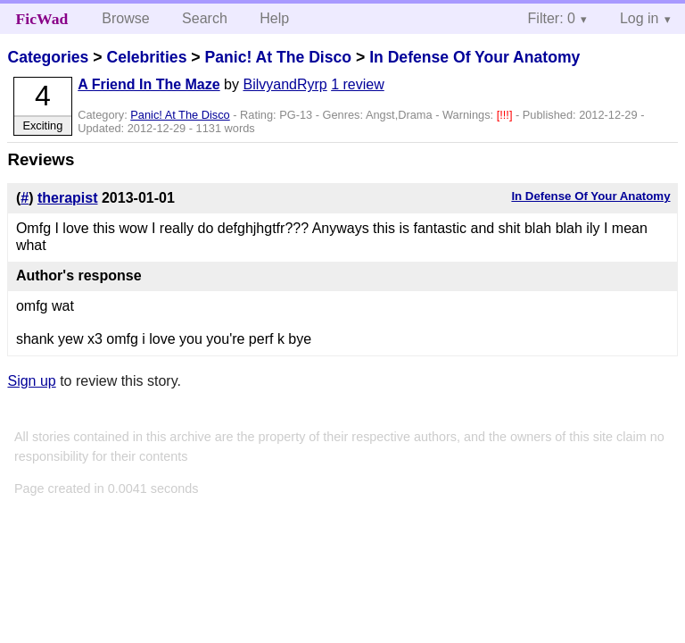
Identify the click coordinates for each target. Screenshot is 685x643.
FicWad (42, 19)
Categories (47, 57)
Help (274, 18)
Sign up (31, 380)
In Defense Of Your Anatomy (474, 57)
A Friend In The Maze (148, 84)
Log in (639, 18)
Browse (125, 18)
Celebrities (146, 57)
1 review (357, 84)
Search (204, 18)
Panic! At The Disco (277, 57)
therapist (67, 197)
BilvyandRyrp (284, 84)
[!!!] (506, 114)
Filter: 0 (551, 18)
